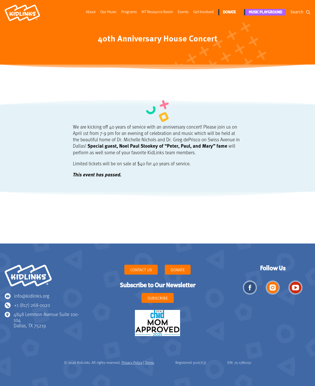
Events (182, 12)
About (90, 12)
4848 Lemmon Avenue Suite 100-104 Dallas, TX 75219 (46, 319)
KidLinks (28, 278)
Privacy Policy (132, 362)
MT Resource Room (157, 12)
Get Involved (203, 12)
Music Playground (264, 12)
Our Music (108, 12)
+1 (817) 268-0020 (32, 305)
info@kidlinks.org (31, 295)
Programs (128, 12)
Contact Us (141, 270)
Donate (228, 12)
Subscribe (157, 298)
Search (296, 12)
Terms (149, 362)
